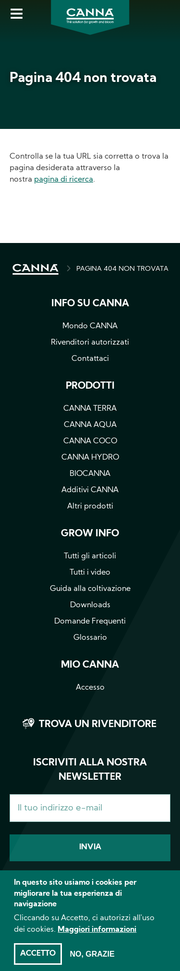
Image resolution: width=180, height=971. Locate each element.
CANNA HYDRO (90, 458)
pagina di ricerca (63, 180)
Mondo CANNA (90, 326)
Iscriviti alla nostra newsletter (90, 770)
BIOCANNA (90, 474)
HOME (36, 269)
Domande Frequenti (90, 621)
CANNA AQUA (90, 425)
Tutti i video (90, 573)
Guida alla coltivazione (90, 589)
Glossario (90, 638)
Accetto (38, 960)
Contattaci (90, 359)
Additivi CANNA (90, 490)
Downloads (90, 605)
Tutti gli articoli (90, 556)
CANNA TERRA (90, 409)
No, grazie (92, 960)
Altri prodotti (90, 506)
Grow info (90, 534)
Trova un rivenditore (97, 724)
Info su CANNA (90, 304)
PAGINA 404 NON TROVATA (122, 269)
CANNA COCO (90, 441)
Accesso (90, 688)
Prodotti (90, 386)
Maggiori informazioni (97, 936)
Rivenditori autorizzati (90, 343)
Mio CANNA (90, 665)
